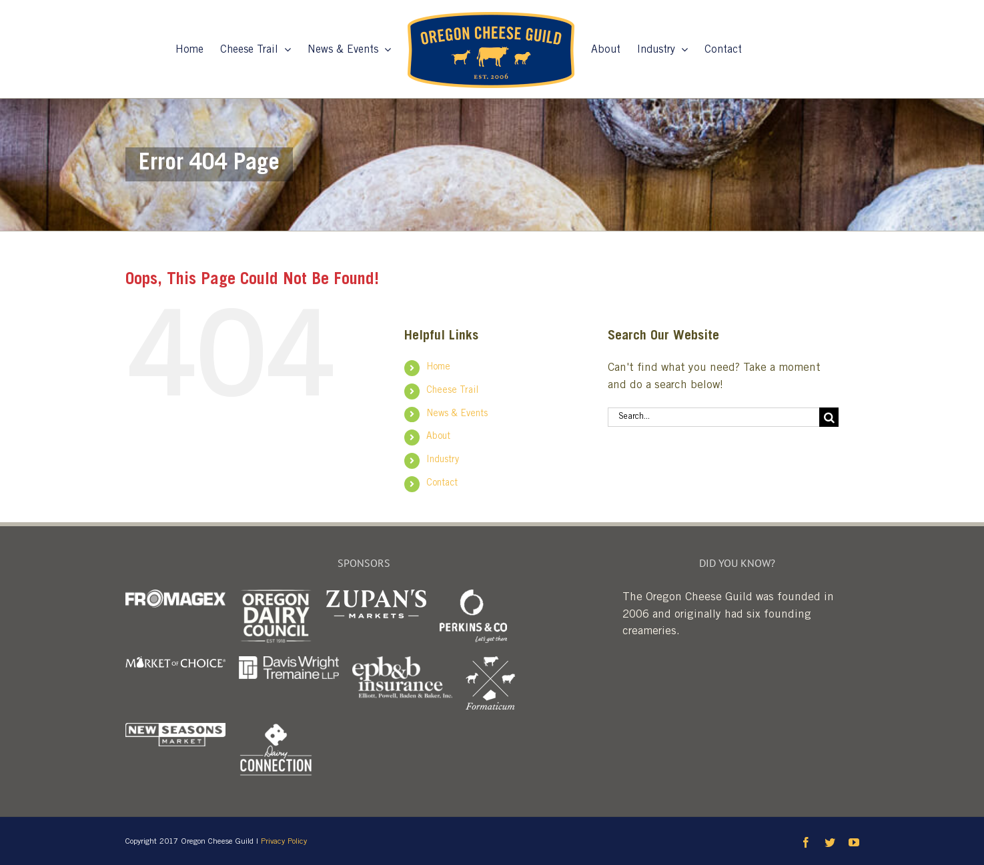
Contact (442, 483)
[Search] (829, 417)
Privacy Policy (284, 842)
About (438, 437)
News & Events (457, 414)
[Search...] (714, 417)
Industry (442, 460)
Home (438, 367)
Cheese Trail (452, 390)
